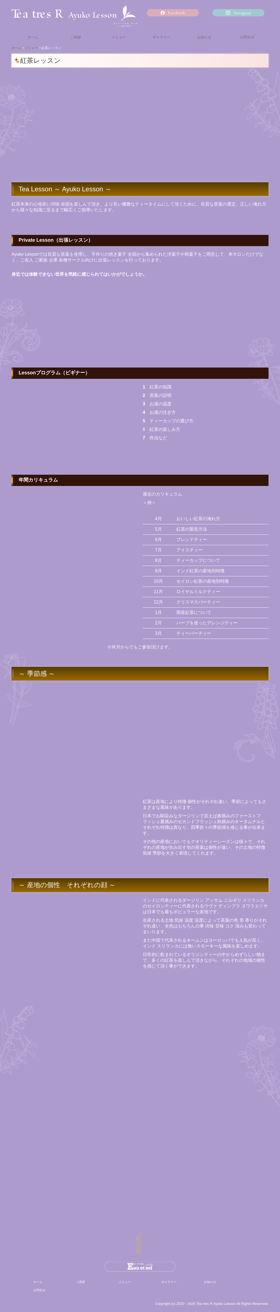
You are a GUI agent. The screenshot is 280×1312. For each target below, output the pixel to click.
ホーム (33, 37)
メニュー (119, 37)
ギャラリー (161, 37)
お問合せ (247, 37)
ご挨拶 (75, 37)
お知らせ (204, 37)
